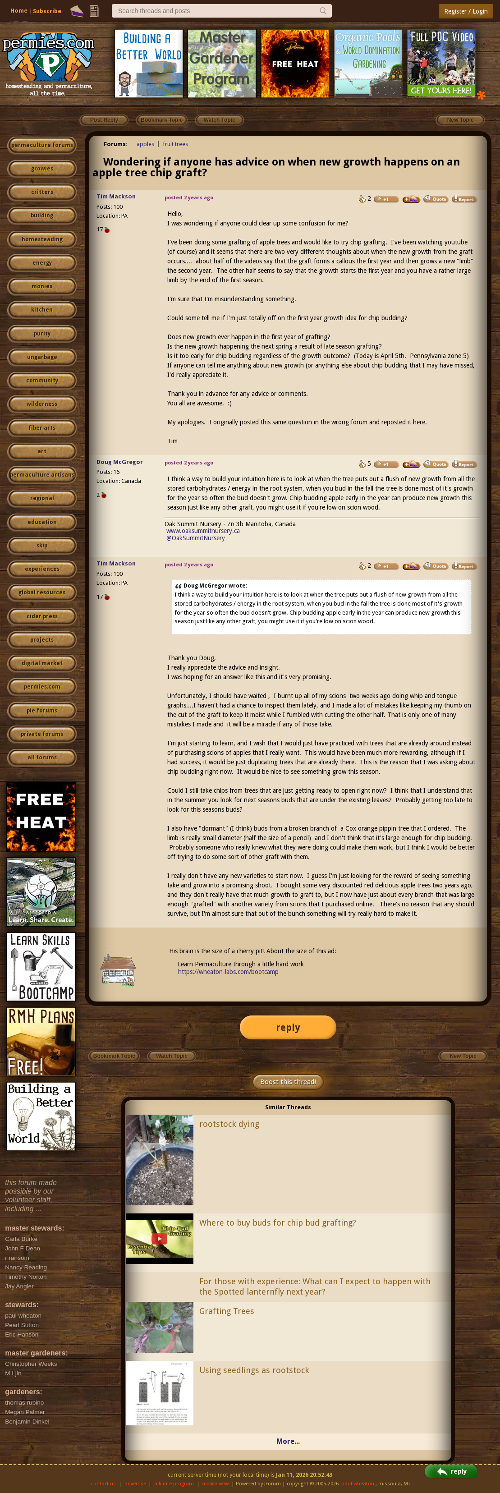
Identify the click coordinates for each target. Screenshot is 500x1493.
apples (145, 144)
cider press (42, 616)
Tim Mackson (116, 196)
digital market (42, 663)
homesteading (42, 239)
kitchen (42, 310)
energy (42, 263)
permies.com (42, 687)
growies (42, 168)
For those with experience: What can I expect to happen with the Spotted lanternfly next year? (315, 1286)
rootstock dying (229, 1124)
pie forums (42, 710)
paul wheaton (357, 1484)
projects (42, 640)
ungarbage (42, 357)
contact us (103, 1484)
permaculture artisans (42, 475)
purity (42, 334)
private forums (42, 734)
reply (288, 1027)
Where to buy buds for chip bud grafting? (277, 1222)
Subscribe (47, 11)
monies (42, 286)
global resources (41, 592)
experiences (42, 569)
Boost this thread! (288, 1082)
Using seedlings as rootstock (254, 1370)
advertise (135, 1484)
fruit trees (175, 144)
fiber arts (41, 428)
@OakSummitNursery (195, 538)
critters (42, 192)
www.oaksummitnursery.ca (203, 530)
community (42, 380)
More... (288, 1441)
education (42, 522)
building (42, 215)
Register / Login (466, 11)
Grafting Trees (226, 1311)
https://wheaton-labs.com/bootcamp (228, 972)
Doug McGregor (119, 462)
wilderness (42, 404)
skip (42, 545)
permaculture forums (42, 145)
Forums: (116, 144)
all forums (42, 757)
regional (42, 498)
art (41, 451)
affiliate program (174, 1484)
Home (19, 10)
